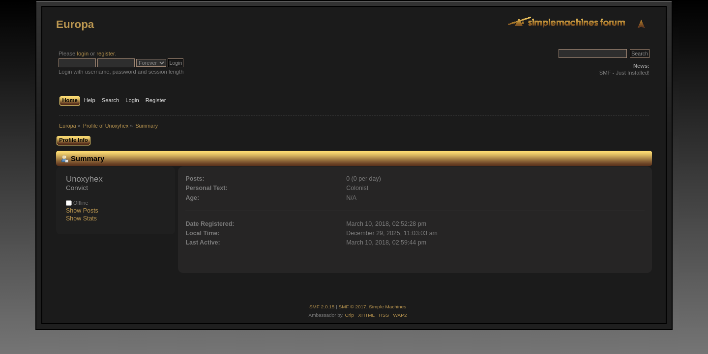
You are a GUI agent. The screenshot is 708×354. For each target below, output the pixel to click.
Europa (75, 24)
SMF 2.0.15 (322, 306)
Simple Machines (387, 306)
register (105, 53)
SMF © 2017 (352, 306)
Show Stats (81, 218)
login (82, 53)
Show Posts (82, 210)
